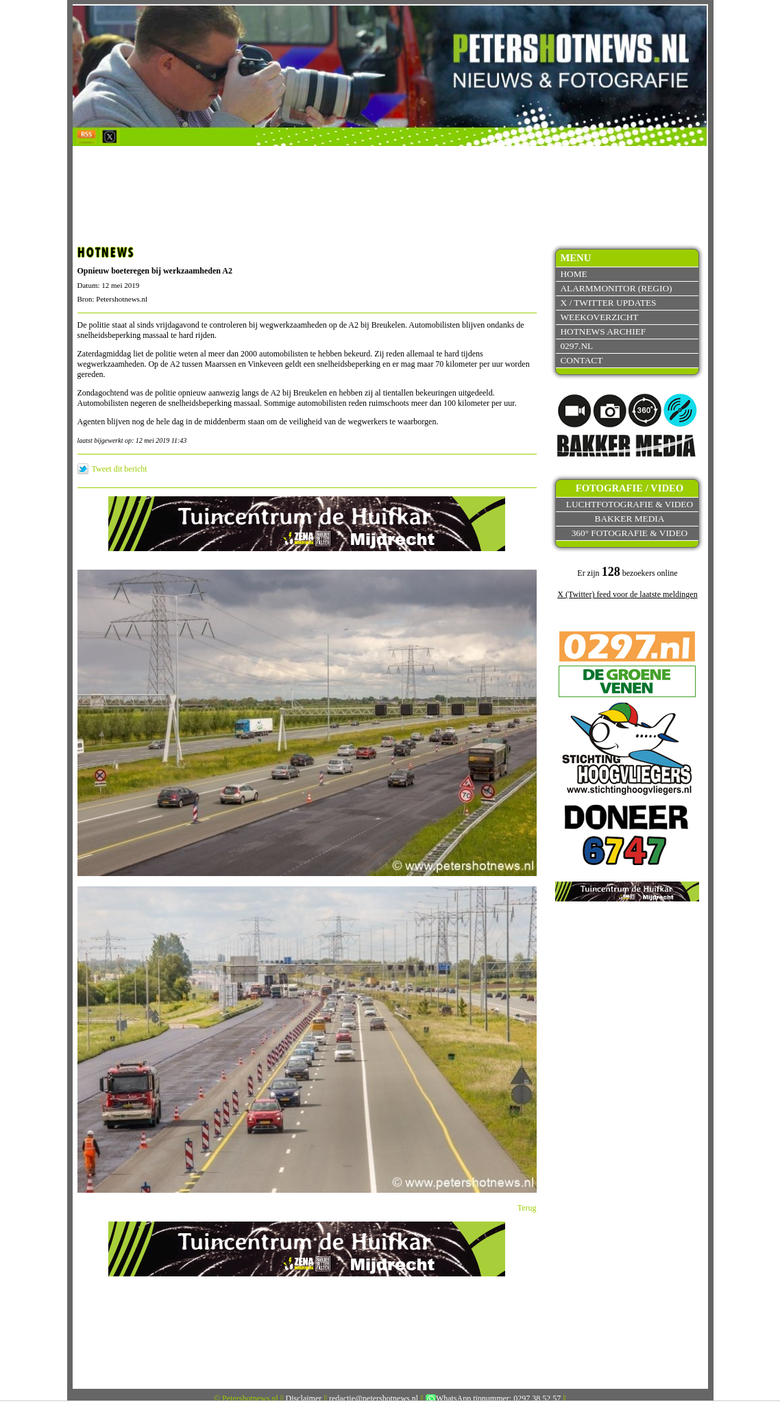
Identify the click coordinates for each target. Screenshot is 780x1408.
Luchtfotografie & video (629, 504)
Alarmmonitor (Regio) (616, 288)
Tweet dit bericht (119, 469)
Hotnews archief (603, 331)
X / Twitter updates (608, 303)
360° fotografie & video (630, 533)
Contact (581, 360)
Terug (527, 1208)
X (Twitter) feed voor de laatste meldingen (627, 594)
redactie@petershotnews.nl (373, 1398)
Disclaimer (304, 1398)
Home (573, 274)
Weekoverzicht (599, 317)
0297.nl (576, 346)
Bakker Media (630, 518)
